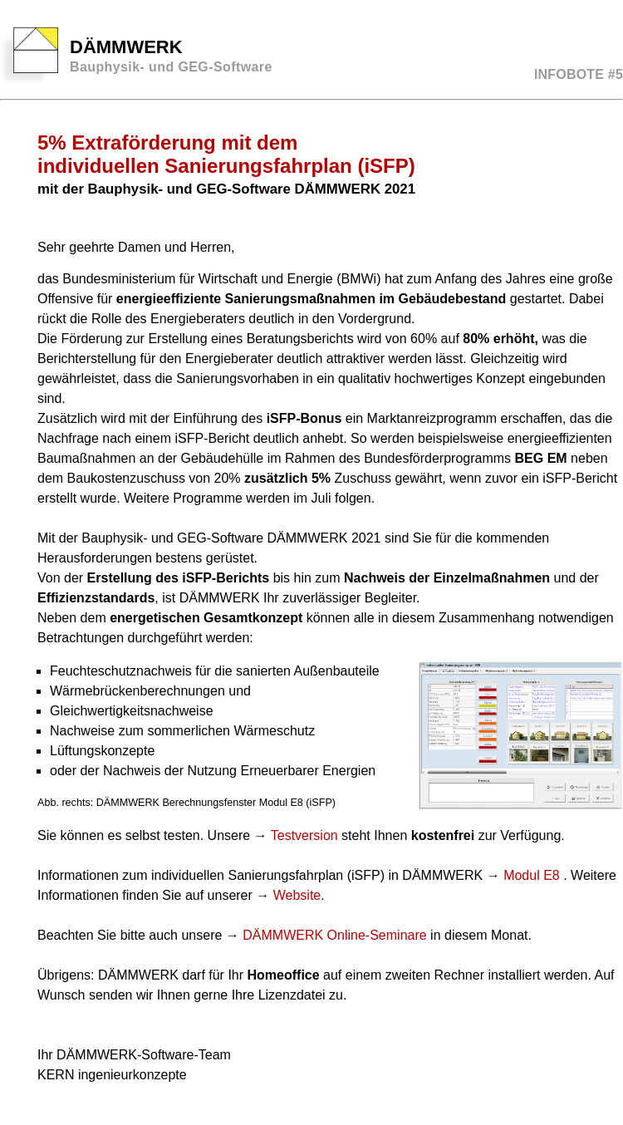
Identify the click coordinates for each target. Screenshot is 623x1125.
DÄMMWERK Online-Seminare (334, 935)
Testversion (304, 835)
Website (297, 895)
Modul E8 (533, 875)
